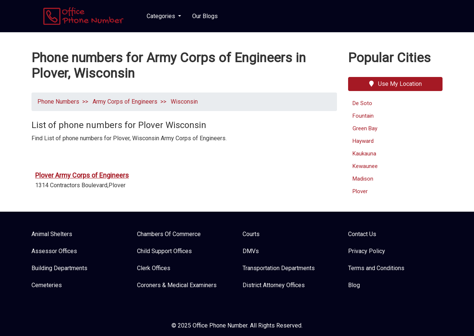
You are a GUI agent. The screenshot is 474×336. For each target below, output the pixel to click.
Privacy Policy (366, 251)
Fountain (363, 115)
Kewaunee (365, 166)
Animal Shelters (51, 234)
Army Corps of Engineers (124, 101)
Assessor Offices (54, 251)
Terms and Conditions (376, 268)
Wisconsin (183, 101)
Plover (360, 191)
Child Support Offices (164, 251)
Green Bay (365, 128)
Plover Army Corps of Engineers (82, 175)
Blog (354, 285)
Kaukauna (364, 153)
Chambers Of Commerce (169, 234)
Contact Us (362, 234)
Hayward (363, 141)
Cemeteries (46, 285)
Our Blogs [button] (205, 16)
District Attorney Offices (274, 285)
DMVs (251, 251)
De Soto (362, 103)
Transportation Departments (279, 268)
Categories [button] (162, 16)
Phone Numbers (58, 101)
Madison (363, 178)
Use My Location (395, 83)
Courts (251, 234)
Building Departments (59, 268)
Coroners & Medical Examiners (177, 285)
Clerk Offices (153, 268)
